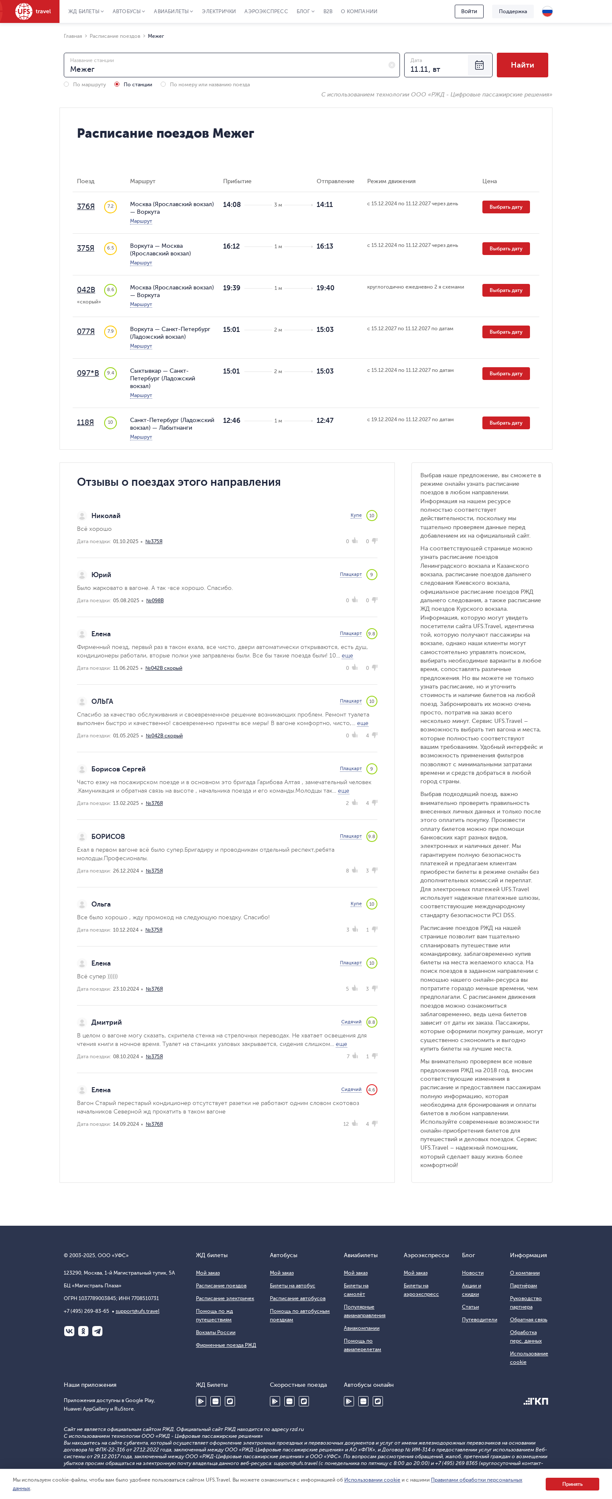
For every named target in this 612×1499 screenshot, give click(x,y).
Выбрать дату (506, 207)
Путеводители (479, 1320)
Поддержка (513, 11)
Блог (303, 11)
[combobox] (232, 65)
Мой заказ (208, 1273)
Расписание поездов (221, 1286)
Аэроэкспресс (266, 11)
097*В (88, 373)
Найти (522, 65)
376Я (86, 206)
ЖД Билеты (83, 11)
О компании (359, 11)
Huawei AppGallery (215, 1401)
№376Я (154, 803)
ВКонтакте (69, 1331)
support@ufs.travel (137, 1311)
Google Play (201, 1401)
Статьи (470, 1307)
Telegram (97, 1331)
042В (86, 290)
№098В (155, 601)
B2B (328, 11)
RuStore (230, 1401)
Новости (473, 1273)
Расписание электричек (225, 1298)
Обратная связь (528, 1320)
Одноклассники (83, 1331)
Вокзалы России (215, 1332)
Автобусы (127, 11)
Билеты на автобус (292, 1286)
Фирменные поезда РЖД (226, 1345)
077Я (86, 331)
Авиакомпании (362, 1328)
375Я (85, 248)
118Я (85, 422)
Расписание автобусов (298, 1298)
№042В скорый (163, 668)
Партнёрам (523, 1286)
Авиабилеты (171, 11)
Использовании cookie (372, 1480)
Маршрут (141, 221)
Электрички (219, 11)
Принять (572, 1484)
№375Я (153, 541)
